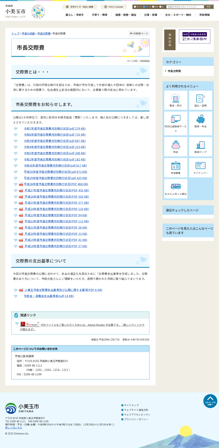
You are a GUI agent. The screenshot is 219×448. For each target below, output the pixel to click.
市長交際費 (43, 33)
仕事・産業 (150, 15)
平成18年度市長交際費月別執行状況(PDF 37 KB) (53, 246)
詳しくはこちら (13, 427)
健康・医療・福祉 (125, 15)
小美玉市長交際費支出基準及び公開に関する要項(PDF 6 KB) (61, 290)
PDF (156, 6)
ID (163, 6)
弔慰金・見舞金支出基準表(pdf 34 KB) (46, 296)
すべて (139, 6)
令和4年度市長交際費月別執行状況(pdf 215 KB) (52, 147)
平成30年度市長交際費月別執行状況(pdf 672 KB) (53, 172)
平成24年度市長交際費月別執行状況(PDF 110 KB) (54, 209)
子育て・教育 (99, 15)
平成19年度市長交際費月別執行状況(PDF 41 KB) (53, 240)
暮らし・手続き (75, 15)
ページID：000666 (138, 61)
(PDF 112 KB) (80, 221)
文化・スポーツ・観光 (178, 15)
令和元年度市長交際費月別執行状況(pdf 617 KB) (53, 165)
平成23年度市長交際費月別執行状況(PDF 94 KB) (53, 215)
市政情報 (204, 15)
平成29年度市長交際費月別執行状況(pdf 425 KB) (53, 178)
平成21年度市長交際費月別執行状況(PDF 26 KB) (53, 227)
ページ (148, 6)
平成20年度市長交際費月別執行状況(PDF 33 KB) (53, 234)
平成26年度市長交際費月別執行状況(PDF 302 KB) (54, 196)
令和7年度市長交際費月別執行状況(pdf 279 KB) (52, 128)
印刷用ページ (140, 33)
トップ (15, 33)
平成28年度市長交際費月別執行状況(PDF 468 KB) (53, 184)
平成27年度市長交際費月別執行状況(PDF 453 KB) (54, 190)
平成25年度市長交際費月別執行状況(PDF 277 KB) (54, 202)
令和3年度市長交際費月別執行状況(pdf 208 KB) (55, 153)
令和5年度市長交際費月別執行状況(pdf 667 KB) (52, 141)
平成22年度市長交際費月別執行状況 (45, 221)
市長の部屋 (28, 33)
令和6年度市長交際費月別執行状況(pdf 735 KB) (52, 134)
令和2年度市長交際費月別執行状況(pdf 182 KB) (52, 159)
